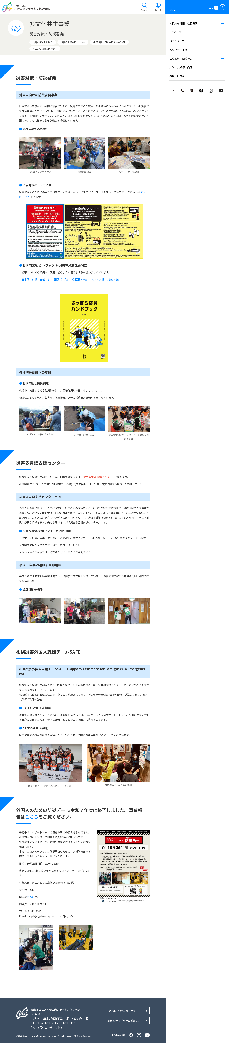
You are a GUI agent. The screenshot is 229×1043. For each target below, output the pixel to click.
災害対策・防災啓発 (43, 42)
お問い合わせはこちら (50, 1027)
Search (144, 10)
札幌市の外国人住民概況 (183, 23)
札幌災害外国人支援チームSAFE (109, 42)
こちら (31, 816)
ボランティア (176, 41)
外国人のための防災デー (45, 48)
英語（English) (40, 279)
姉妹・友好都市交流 (180, 67)
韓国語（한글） (80, 279)
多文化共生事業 (178, 50)
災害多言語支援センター (73, 42)
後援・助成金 (176, 76)
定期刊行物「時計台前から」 (123, 1020)
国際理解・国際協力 (180, 58)
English (158, 10)
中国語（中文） (60, 279)
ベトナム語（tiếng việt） (106, 279)
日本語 (25, 279)
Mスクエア (175, 32)
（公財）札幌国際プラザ (121, 1010)
